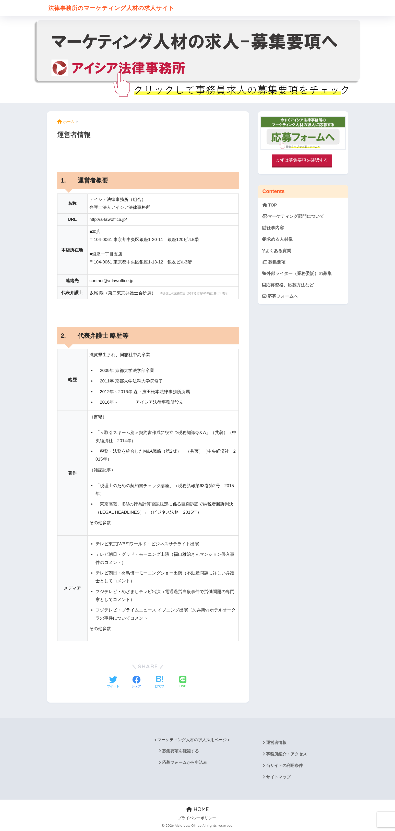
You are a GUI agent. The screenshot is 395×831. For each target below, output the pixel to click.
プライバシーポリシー (197, 818)
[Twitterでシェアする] (113, 682)
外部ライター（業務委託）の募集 (297, 273)
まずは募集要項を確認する (302, 160)
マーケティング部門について (293, 216)
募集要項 (274, 262)
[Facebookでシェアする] (136, 682)
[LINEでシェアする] (182, 682)
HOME (197, 809)
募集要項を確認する (180, 751)
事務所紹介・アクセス (286, 754)
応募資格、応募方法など (288, 285)
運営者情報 (276, 742)
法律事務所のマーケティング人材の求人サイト (114, 7)
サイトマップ (278, 777)
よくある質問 (276, 250)
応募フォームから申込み (184, 762)
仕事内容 (273, 227)
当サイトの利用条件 (284, 765)
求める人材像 (277, 239)
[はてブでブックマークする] (159, 682)
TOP (269, 205)
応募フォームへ (280, 296)
